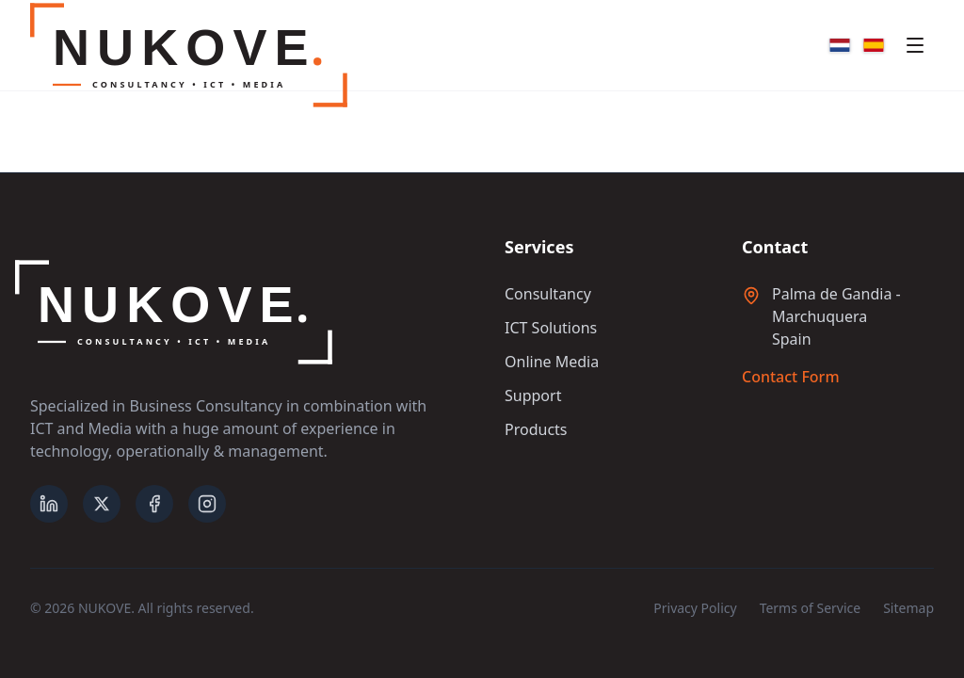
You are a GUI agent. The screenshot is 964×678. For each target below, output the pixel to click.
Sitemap (908, 608)
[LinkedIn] (49, 504)
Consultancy (548, 293)
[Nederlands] (840, 45)
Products (536, 429)
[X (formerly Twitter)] (101, 504)
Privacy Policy (694, 608)
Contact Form (791, 376)
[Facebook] (154, 504)
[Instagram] (207, 504)
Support (533, 395)
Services (539, 246)
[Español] (874, 45)
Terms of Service (810, 608)
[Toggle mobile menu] (915, 45)
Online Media (552, 361)
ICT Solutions (551, 327)
